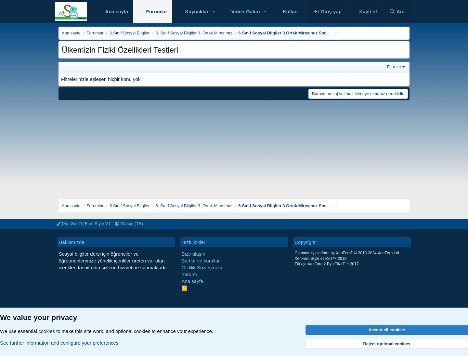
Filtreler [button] (394, 66)
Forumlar (156, 11)
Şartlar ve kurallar (201, 260)
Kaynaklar (197, 11)
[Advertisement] (234, 147)
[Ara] (397, 11)
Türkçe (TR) (129, 223)
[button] (213, 11)
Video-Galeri (245, 11)
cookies (46, 331)
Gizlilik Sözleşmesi (202, 267)
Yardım (189, 274)
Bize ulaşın (193, 254)
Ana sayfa (116, 11)
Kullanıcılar (296, 11)
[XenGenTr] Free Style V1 (83, 223)
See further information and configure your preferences (59, 343)
